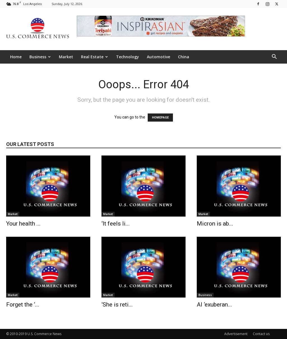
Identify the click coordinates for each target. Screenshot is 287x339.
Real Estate (94, 56)
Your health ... (23, 223)
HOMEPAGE (160, 117)
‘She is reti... (117, 304)
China (183, 56)
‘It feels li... (115, 223)
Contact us (261, 333)
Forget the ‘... (22, 304)
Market (66, 56)
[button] (274, 57)
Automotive (158, 56)
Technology (127, 56)
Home (16, 56)
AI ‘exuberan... (214, 304)
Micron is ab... (215, 223)
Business (40, 56)
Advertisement (235, 333)
